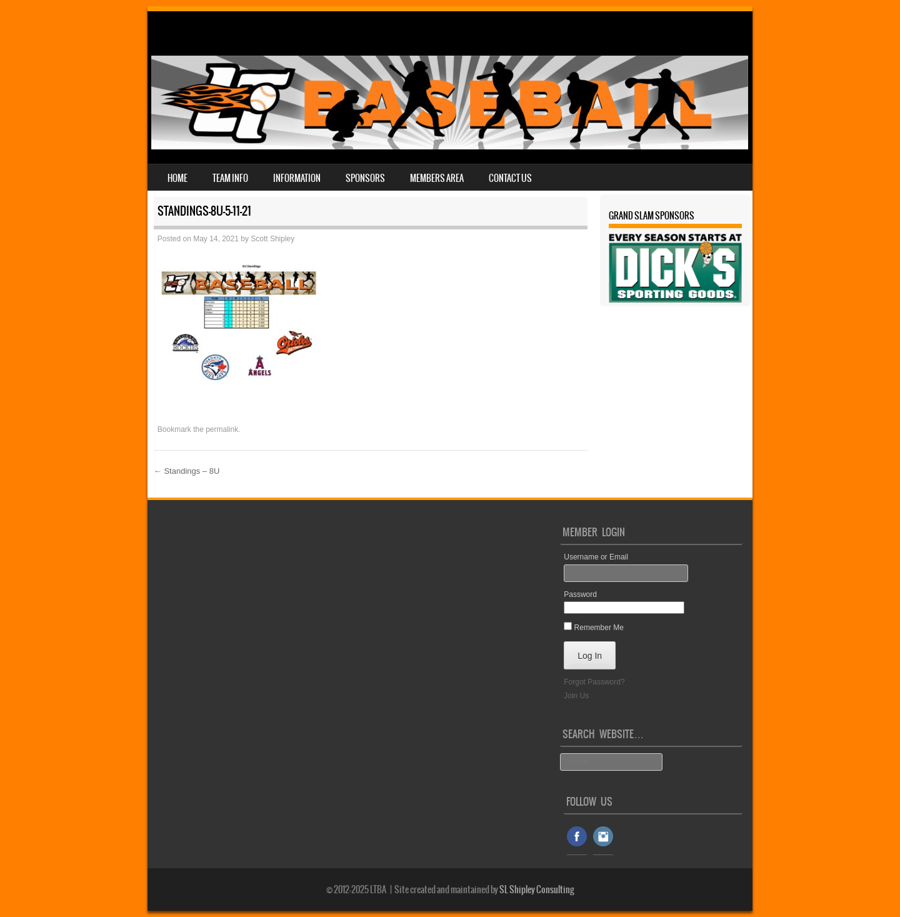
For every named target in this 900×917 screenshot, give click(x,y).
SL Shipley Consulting (536, 889)
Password (580, 594)
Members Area (437, 178)
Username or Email (596, 557)
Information (297, 178)
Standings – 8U (187, 471)
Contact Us (510, 178)
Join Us (576, 695)
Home (178, 178)
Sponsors (365, 178)
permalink (222, 429)
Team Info (230, 178)
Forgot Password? (594, 682)
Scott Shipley (272, 238)
